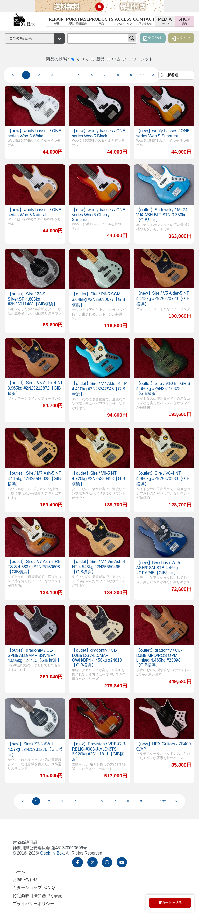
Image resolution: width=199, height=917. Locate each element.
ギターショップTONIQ (34, 887)
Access (123, 20)
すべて (82, 59)
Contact (144, 20)
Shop (184, 20)
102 (152, 75)
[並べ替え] (176, 75)
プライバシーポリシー (33, 903)
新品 (100, 59)
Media (165, 20)
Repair (56, 20)
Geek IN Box (52, 853)
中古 (116, 59)
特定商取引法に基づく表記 (37, 895)
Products (101, 20)
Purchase (77, 20)
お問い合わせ (25, 879)
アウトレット (140, 59)
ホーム (19, 871)
